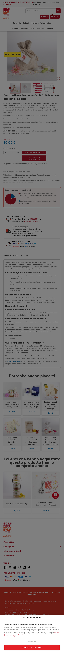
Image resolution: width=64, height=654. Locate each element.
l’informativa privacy (16, 634)
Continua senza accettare (32, 617)
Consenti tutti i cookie (32, 647)
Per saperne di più (10, 636)
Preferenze (32, 642)
